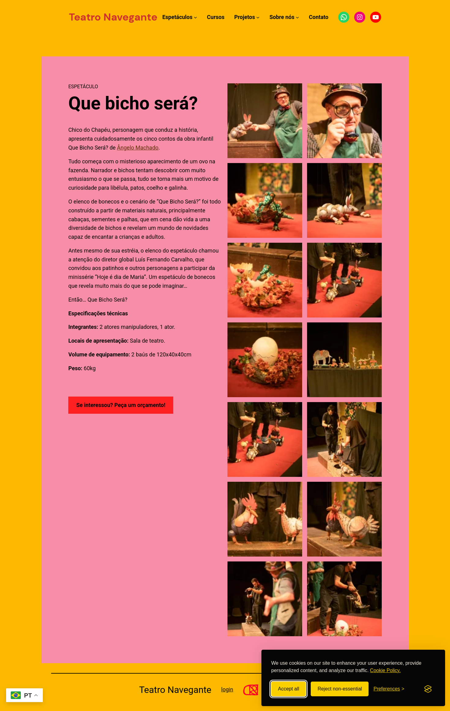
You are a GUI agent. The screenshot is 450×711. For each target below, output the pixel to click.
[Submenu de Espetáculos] (195, 17)
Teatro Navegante (113, 17)
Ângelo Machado (138, 147)
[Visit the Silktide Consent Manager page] (428, 689)
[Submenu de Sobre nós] (297, 17)
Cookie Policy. (385, 670)
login (227, 689)
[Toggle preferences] (388, 689)
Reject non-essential (339, 688)
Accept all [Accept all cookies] (288, 688)
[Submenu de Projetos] (258, 17)
